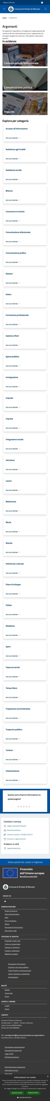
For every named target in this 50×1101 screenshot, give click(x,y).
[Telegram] (5, 901)
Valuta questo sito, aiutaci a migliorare (25, 862)
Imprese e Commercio (12, 947)
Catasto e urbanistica (12, 950)
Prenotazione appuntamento (15, 1047)
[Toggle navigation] (4, 9)
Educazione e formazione (17, 964)
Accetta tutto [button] (17, 1093)
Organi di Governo (11, 911)
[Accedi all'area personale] (42, 2)
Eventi (7, 1009)
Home (4, 17)
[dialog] (25, 1087)
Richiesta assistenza (12, 1057)
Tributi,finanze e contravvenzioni (19, 970)
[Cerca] (45, 9)
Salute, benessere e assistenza (19, 974)
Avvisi (7, 996)
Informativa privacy (11, 1070)
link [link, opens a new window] (45, 1088)
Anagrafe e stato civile (12, 941)
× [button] (47, 1076)
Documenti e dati (11, 930)
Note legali (8, 1073)
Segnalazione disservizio (13, 1050)
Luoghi (7, 1006)
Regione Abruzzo (9, 2)
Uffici (6, 917)
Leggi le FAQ (9, 1054)
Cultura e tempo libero (12, 944)
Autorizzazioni (13, 977)
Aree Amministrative (12, 914)
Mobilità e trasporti (11, 954)
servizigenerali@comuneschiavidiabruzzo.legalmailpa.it (24, 1035)
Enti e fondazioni (10, 921)
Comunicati (9, 993)
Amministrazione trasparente (15, 1067)
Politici (7, 924)
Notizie (7, 990)
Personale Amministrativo (14, 927)
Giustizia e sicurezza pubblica (18, 967)
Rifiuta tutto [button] (33, 1093)
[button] (25, 1097)
